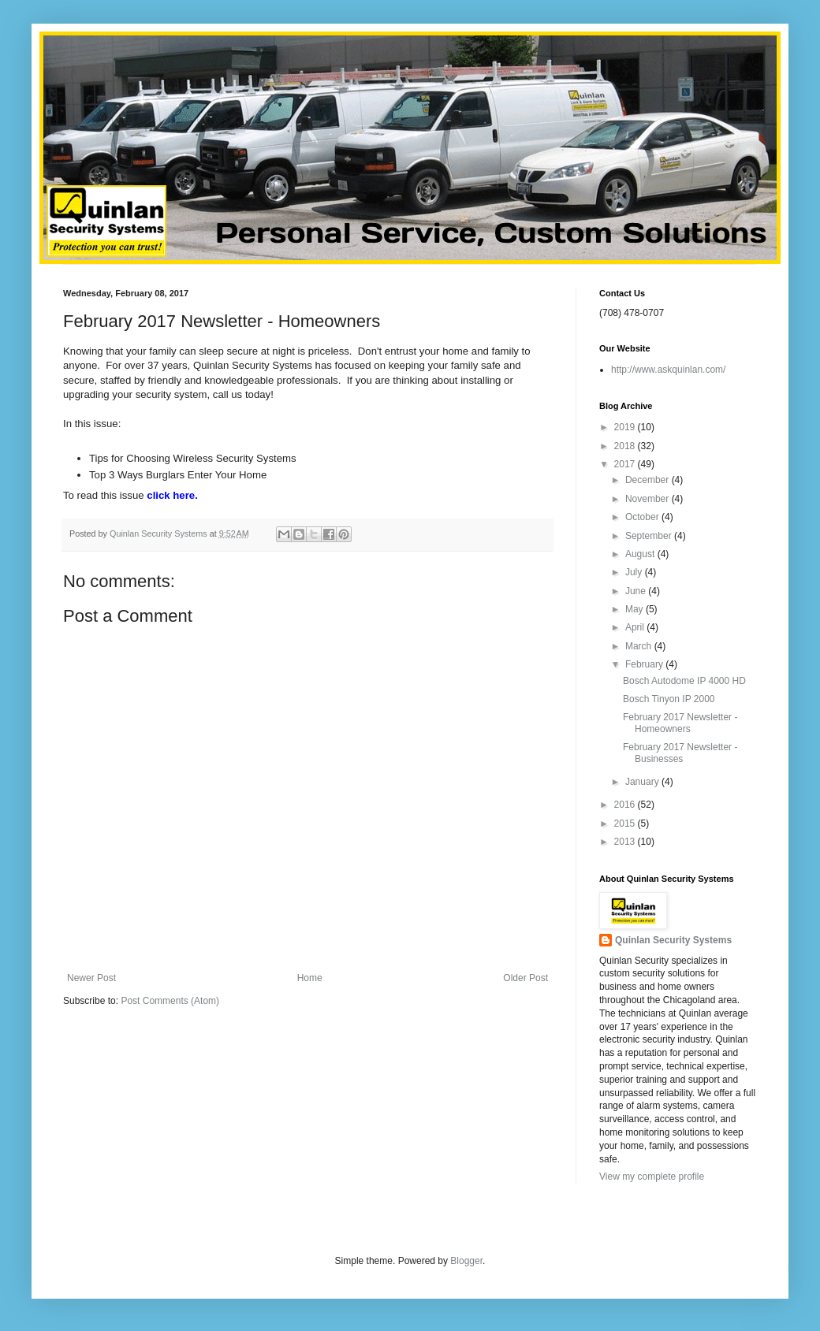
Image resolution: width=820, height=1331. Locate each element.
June (636, 591)
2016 (626, 804)
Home (309, 977)
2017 (626, 464)
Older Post (525, 977)
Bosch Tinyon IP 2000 (669, 699)
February (645, 664)
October (643, 516)
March (639, 646)
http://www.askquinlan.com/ (668, 369)
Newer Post (91, 977)
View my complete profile (651, 1176)
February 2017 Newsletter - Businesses (680, 753)
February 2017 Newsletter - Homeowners (680, 723)
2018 (626, 446)
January (643, 781)
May (635, 609)
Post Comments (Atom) (170, 1000)
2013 (626, 841)
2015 (626, 823)
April (636, 627)
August (641, 554)
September (649, 535)
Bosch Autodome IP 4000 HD (684, 680)
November (648, 498)
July (635, 572)
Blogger (466, 1260)
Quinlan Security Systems (673, 940)
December (648, 479)
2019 (626, 427)
